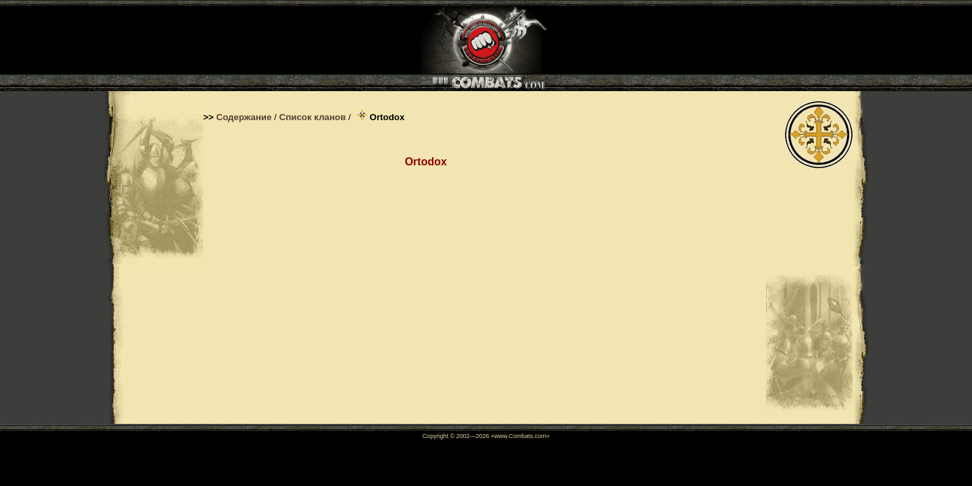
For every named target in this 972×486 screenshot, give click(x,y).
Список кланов (312, 117)
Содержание (243, 117)
